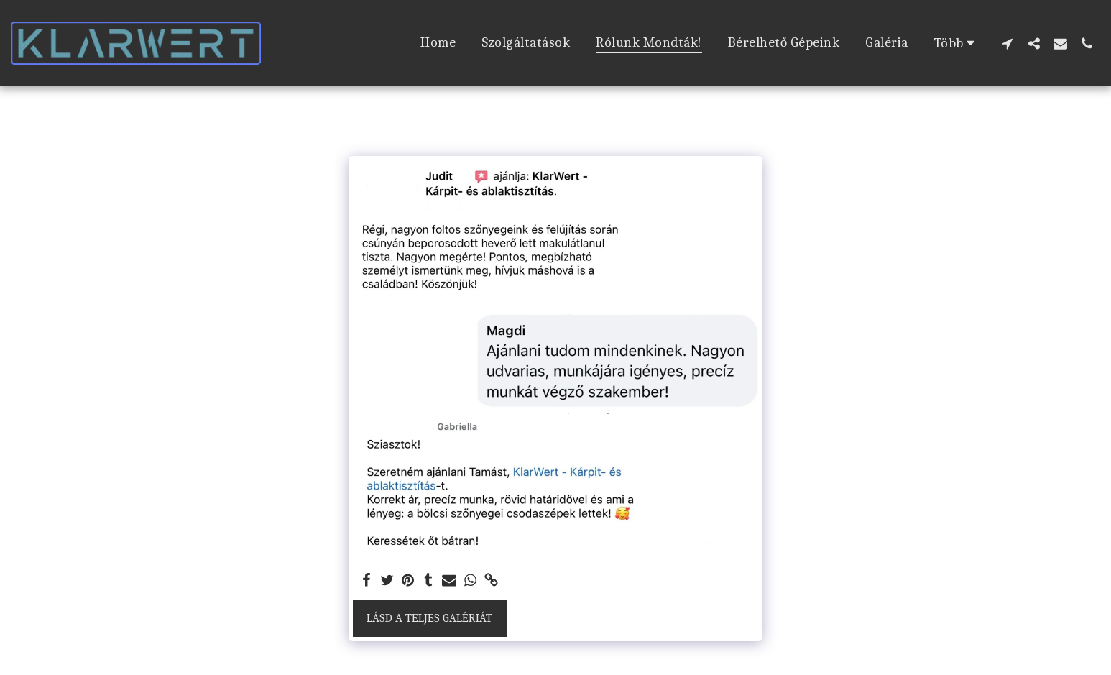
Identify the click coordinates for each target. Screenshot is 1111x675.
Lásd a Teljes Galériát (429, 618)
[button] (1007, 43)
